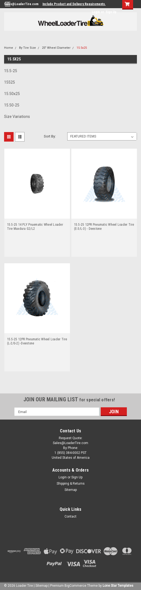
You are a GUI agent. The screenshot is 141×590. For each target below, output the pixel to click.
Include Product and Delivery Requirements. (74, 4)
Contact (70, 516)
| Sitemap (41, 586)
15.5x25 (81, 48)
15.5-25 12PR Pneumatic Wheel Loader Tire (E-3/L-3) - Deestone (104, 227)
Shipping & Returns (71, 483)
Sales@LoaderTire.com (21, 4)
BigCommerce (75, 586)
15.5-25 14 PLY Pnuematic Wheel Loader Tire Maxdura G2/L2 (35, 227)
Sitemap (71, 490)
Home (8, 48)
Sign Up (111, 12)
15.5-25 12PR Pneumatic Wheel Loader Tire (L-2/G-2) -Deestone (37, 341)
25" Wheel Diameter (56, 48)
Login (96, 12)
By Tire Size (27, 48)
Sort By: (50, 136)
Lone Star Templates (118, 586)
